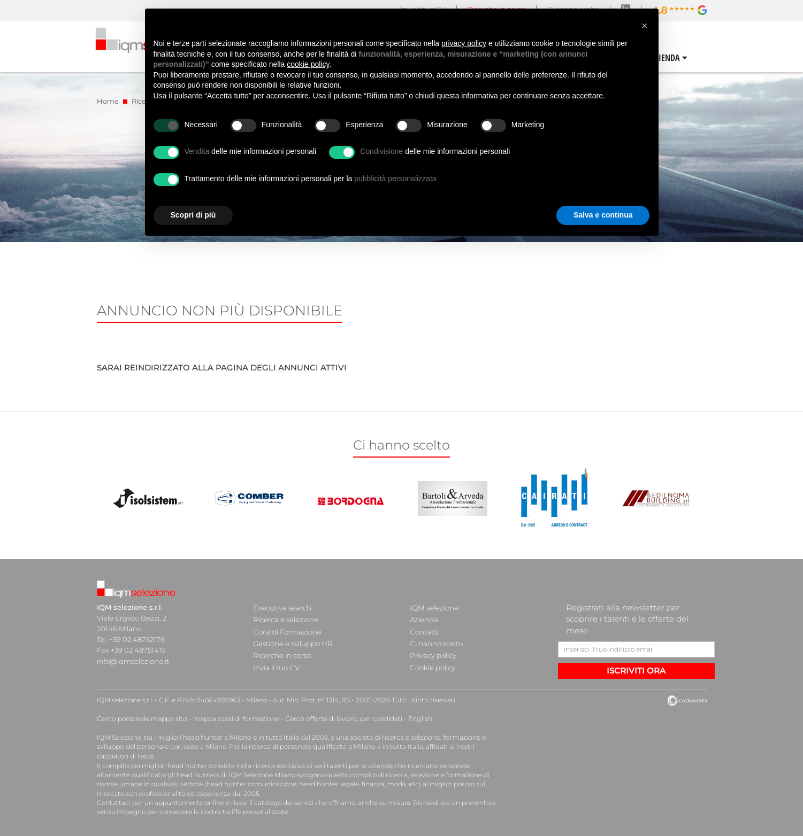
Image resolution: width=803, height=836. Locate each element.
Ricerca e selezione (285, 618)
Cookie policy (432, 660)
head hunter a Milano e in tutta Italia (240, 737)
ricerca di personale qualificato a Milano (309, 746)
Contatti (424, 628)
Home (108, 101)
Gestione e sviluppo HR (292, 639)
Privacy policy (433, 650)
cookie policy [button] (308, 64)
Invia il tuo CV (276, 660)
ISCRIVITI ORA (636, 670)
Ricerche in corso (282, 650)
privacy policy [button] (463, 43)
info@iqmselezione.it (133, 660)
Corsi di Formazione (287, 628)
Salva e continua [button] (602, 215)
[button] (644, 25)
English (413, 719)
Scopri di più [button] (193, 215)
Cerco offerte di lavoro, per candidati (339, 719)
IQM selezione (434, 607)
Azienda (424, 618)
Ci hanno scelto (436, 639)
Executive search (282, 607)
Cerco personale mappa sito (141, 719)
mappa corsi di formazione (234, 719)
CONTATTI (688, 57)
